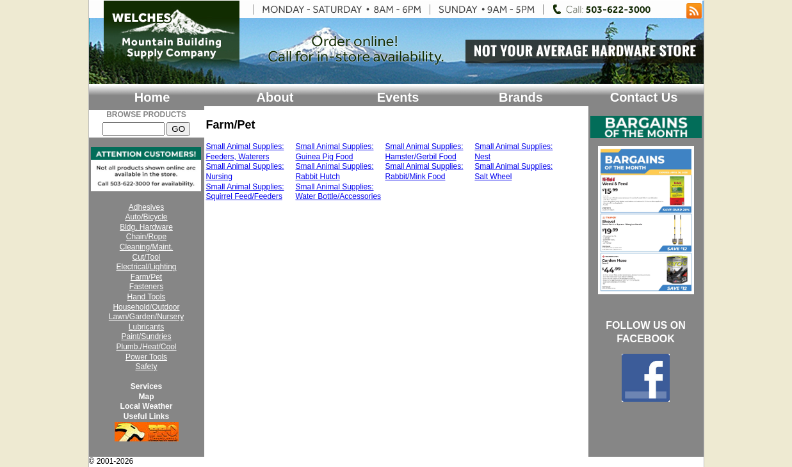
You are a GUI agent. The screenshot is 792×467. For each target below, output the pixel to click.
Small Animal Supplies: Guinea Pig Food (334, 151)
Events (398, 97)
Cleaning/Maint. (146, 246)
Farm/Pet (146, 277)
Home (152, 97)
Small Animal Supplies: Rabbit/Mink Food (424, 171)
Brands (521, 97)
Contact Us (644, 97)
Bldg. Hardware (146, 227)
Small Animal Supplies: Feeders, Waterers (245, 151)
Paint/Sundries (146, 336)
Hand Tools (146, 296)
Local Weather (146, 406)
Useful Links (146, 416)
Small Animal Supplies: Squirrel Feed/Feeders (245, 192)
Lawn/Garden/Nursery (146, 316)
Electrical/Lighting (146, 266)
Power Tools (146, 356)
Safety (146, 366)
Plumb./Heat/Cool (146, 346)
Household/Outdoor (146, 307)
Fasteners (146, 286)
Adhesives (146, 207)
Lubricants (146, 326)
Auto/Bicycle (146, 216)
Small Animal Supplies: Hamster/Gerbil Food (424, 151)
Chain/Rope (146, 236)
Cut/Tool (146, 257)
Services (146, 386)
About (275, 97)
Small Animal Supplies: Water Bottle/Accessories (338, 192)
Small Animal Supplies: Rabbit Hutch (334, 171)
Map (146, 396)
